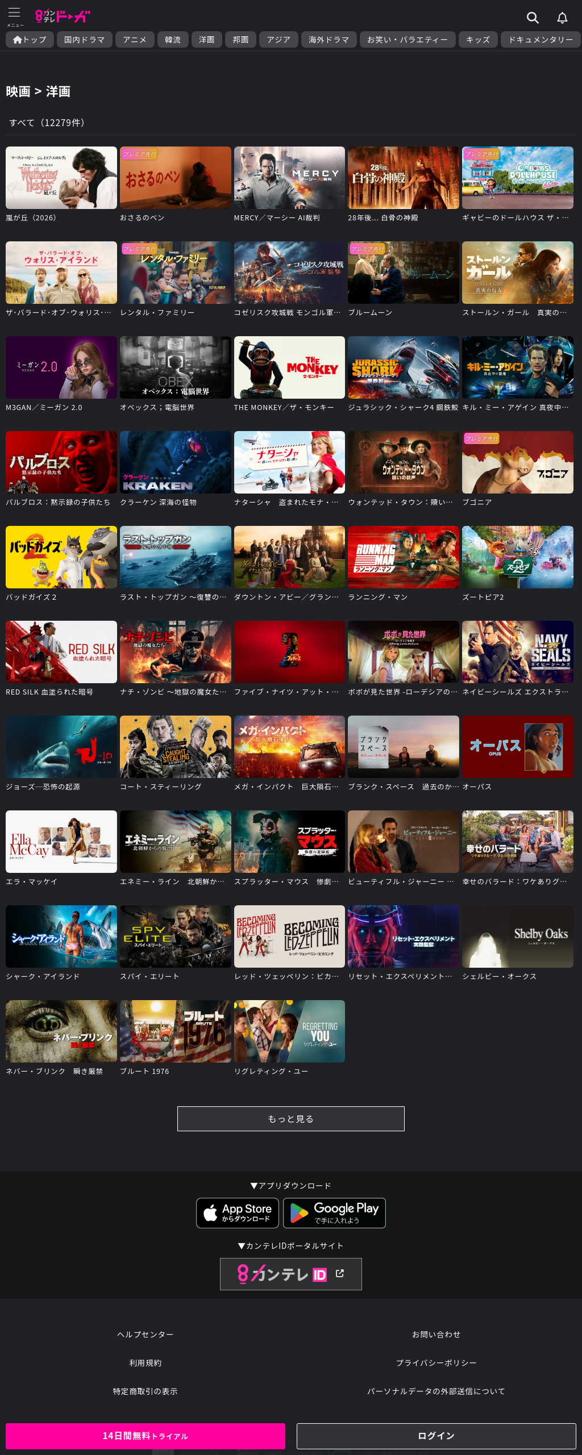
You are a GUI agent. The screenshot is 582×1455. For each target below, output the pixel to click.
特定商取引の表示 (145, 1397)
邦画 (240, 39)
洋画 (207, 39)
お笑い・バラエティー (407, 39)
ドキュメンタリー (540, 39)
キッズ (478, 39)
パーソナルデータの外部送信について (436, 1397)
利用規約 (145, 1368)
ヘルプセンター (145, 1340)
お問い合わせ (436, 1340)
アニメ (135, 39)
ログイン (436, 1436)
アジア (279, 39)
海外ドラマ (329, 39)
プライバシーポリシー (436, 1368)
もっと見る (291, 1123)
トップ (30, 39)
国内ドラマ (84, 39)
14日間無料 (145, 1436)
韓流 (173, 39)
